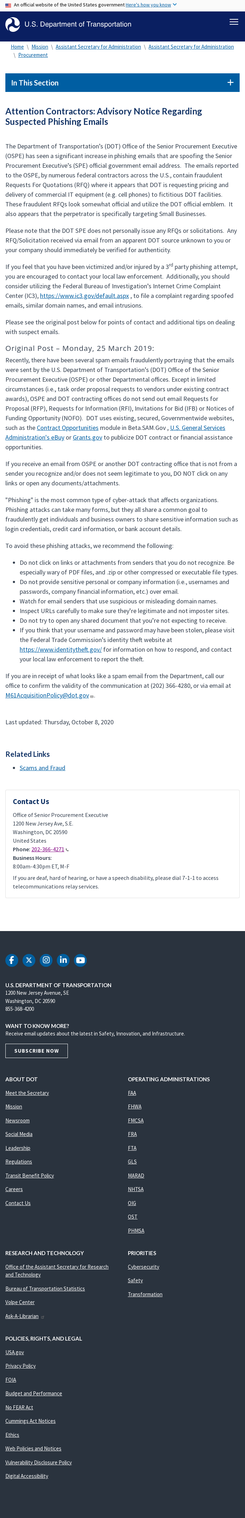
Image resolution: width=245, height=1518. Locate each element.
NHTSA (136, 1192)
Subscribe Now (36, 1054)
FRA (132, 1137)
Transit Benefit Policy (29, 1178)
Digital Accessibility (26, 1479)
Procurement (33, 58)
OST (133, 1219)
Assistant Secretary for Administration (98, 49)
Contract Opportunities (68, 431)
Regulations (18, 1164)
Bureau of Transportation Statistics (45, 1291)
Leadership (17, 1151)
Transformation (145, 1297)
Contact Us (18, 1206)
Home (17, 49)
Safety (135, 1283)
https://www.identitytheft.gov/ (61, 652)
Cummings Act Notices (30, 1424)
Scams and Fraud (42, 771)
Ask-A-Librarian (25, 1319)
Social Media (18, 1137)
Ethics (12, 1438)
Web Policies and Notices (33, 1451)
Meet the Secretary (27, 1096)
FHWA (134, 1109)
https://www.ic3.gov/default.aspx (84, 299)
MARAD (136, 1178)
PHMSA (136, 1233)
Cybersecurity (143, 1270)
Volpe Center (20, 1305)
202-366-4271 (50, 852)
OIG (132, 1206)
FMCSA (136, 1123)
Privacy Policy (20, 1369)
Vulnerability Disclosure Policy (38, 1465)
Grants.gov (87, 440)
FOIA (10, 1383)
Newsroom (17, 1123)
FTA (132, 1151)
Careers (14, 1192)
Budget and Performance (33, 1396)
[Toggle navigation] (234, 21)
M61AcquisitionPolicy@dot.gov (49, 698)
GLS (132, 1164)
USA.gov (14, 1355)
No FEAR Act (19, 1410)
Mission (39, 49)
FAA (132, 1096)
